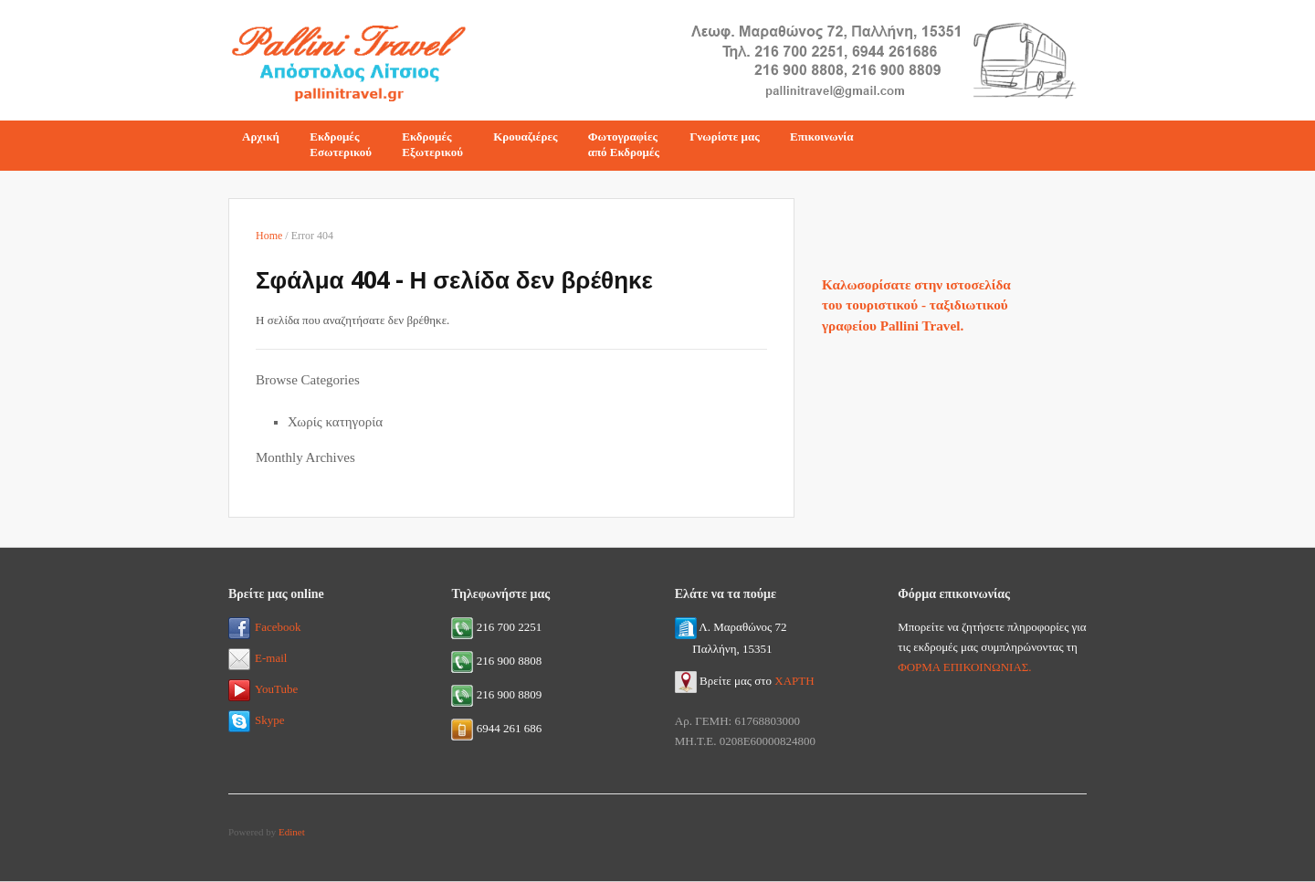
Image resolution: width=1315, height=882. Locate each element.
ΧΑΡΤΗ (794, 681)
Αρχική (260, 136)
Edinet (292, 831)
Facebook (264, 627)
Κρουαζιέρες (525, 136)
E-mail (257, 658)
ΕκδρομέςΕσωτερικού (341, 144)
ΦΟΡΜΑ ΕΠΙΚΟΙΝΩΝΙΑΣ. (964, 667)
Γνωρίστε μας (724, 136)
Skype (256, 720)
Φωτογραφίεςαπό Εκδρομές (623, 144)
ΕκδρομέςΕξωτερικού (432, 144)
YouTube (263, 689)
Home (269, 235)
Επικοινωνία (822, 136)
